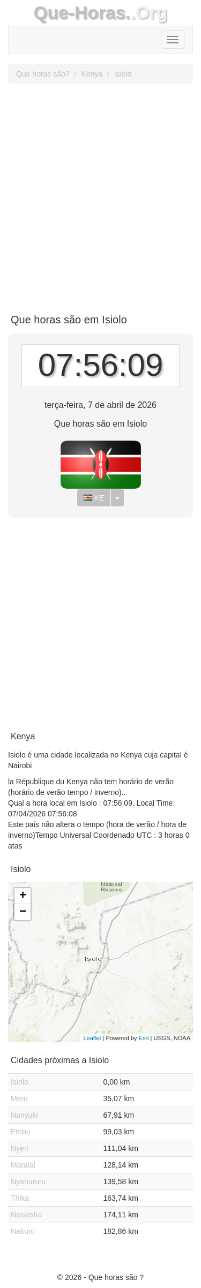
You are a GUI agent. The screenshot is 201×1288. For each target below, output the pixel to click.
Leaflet (92, 1038)
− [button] (22, 912)
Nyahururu (28, 1181)
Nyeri (19, 1148)
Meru (19, 1098)
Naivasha (26, 1214)
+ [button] (22, 896)
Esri (144, 1038)
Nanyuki (24, 1115)
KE (94, 498)
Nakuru (23, 1231)
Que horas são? (43, 74)
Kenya (91, 74)
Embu (21, 1131)
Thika (20, 1198)
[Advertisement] (100, 194)
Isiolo (123, 74)
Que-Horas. (81, 12)
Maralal (23, 1165)
